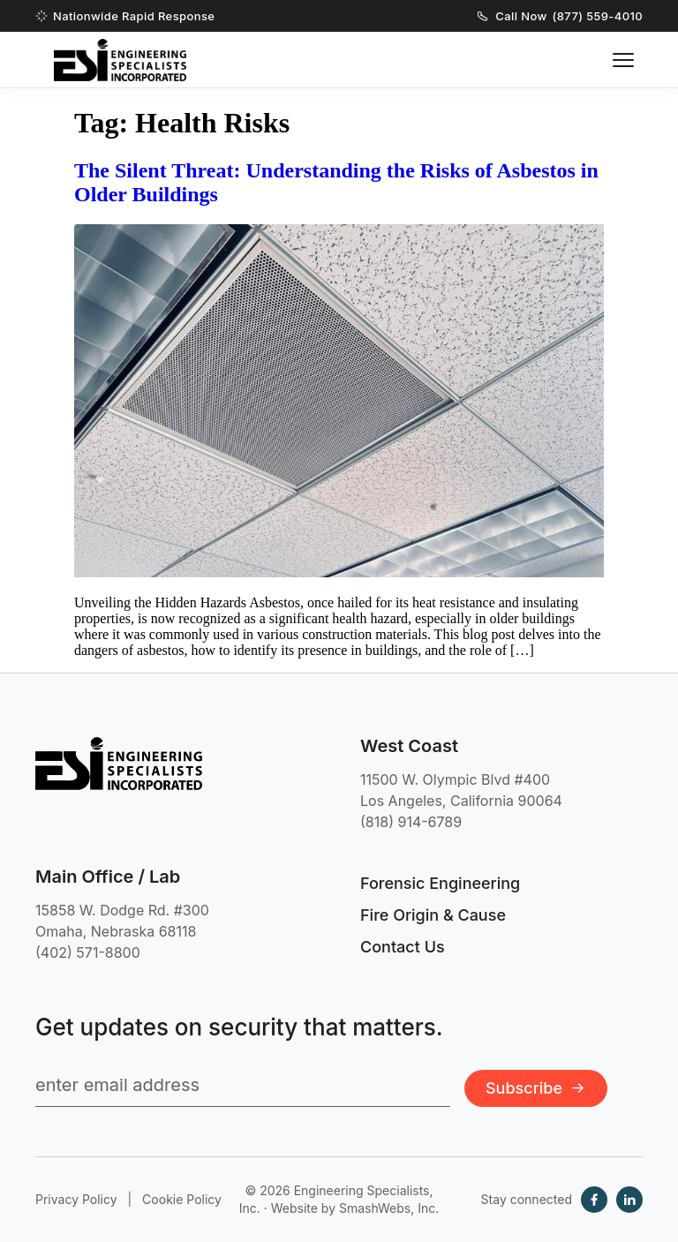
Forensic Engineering (440, 883)
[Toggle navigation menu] (623, 60)
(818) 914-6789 (411, 822)
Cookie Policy (182, 1199)
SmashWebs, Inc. (389, 1208)
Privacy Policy (76, 1199)
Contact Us (402, 946)
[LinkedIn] (629, 1199)
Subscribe (536, 1088)
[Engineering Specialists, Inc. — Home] (120, 60)
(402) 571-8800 (87, 952)
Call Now (560, 16)
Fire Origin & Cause (433, 915)
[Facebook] (594, 1199)
